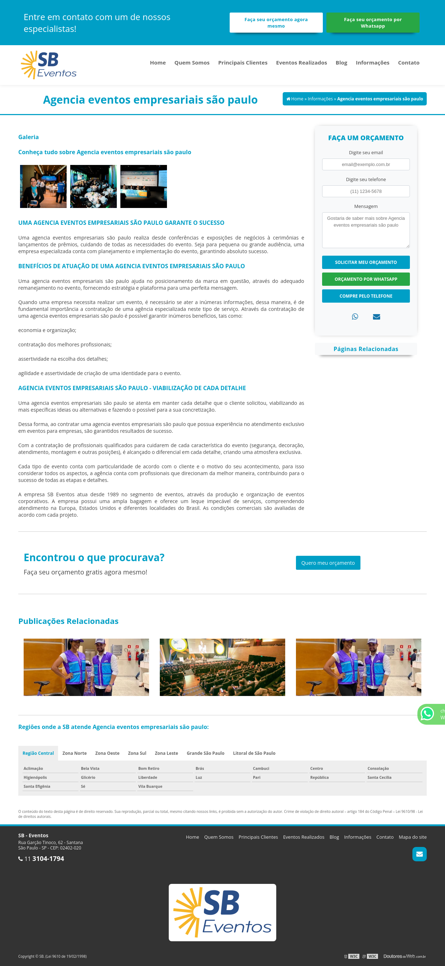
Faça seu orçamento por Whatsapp (373, 22)
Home (158, 62)
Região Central (38, 753)
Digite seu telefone (366, 179)
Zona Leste (166, 753)
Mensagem (366, 206)
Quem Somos (192, 62)
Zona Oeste (107, 753)
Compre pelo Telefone (366, 296)
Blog (341, 62)
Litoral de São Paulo (254, 753)
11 (41, 859)
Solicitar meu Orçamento (366, 262)
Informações (372, 62)
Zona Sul (137, 753)
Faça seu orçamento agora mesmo (276, 22)
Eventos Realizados (301, 62)
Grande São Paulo (205, 753)
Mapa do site (413, 837)
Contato (409, 62)
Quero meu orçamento (328, 562)
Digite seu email (366, 152)
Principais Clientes (243, 62)
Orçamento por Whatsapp (366, 279)
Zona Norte (74, 753)
